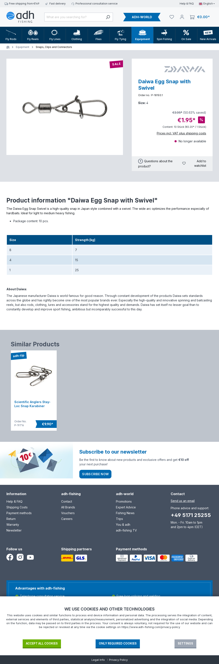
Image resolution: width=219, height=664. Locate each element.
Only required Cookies (118, 643)
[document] (109, 622)
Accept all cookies (42, 643)
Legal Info (98, 659)
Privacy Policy (118, 659)
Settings (185, 643)
